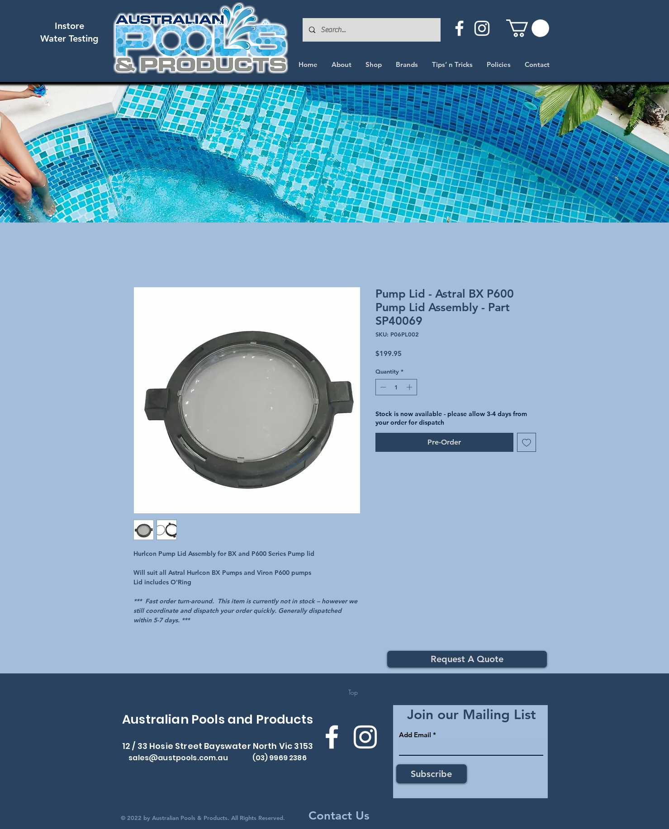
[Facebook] (459, 28)
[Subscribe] (431, 773)
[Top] (353, 692)
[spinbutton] (396, 387)
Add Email (415, 734)
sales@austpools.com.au (178, 758)
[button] (527, 28)
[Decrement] (382, 387)
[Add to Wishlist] (526, 442)
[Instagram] (482, 28)
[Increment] (410, 387)
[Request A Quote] (467, 659)
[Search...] (371, 30)
